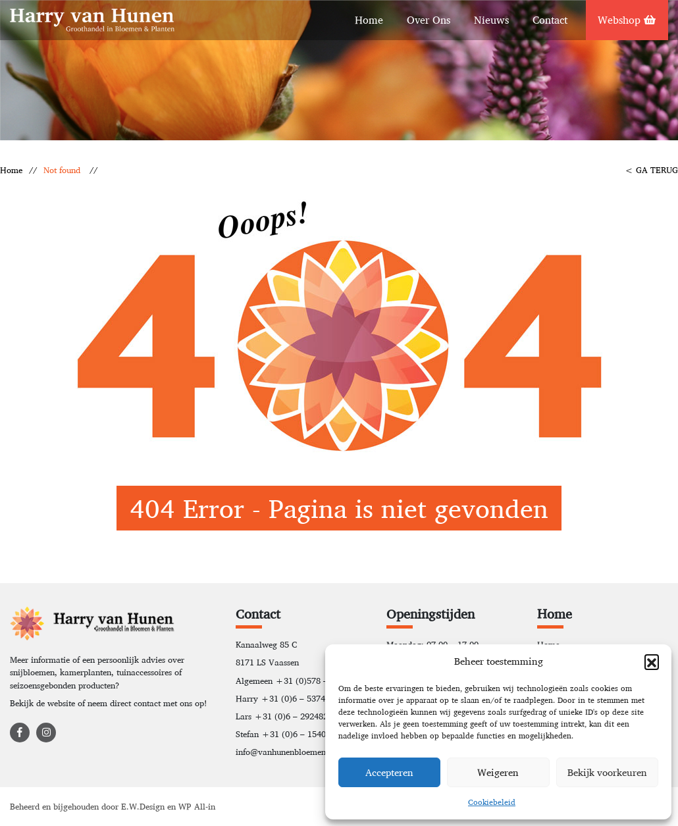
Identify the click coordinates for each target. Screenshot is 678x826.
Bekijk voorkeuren (607, 772)
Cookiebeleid (491, 801)
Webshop (627, 20)
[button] (651, 661)
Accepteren (389, 772)
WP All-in (196, 806)
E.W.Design (144, 806)
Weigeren (498, 772)
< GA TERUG (651, 170)
